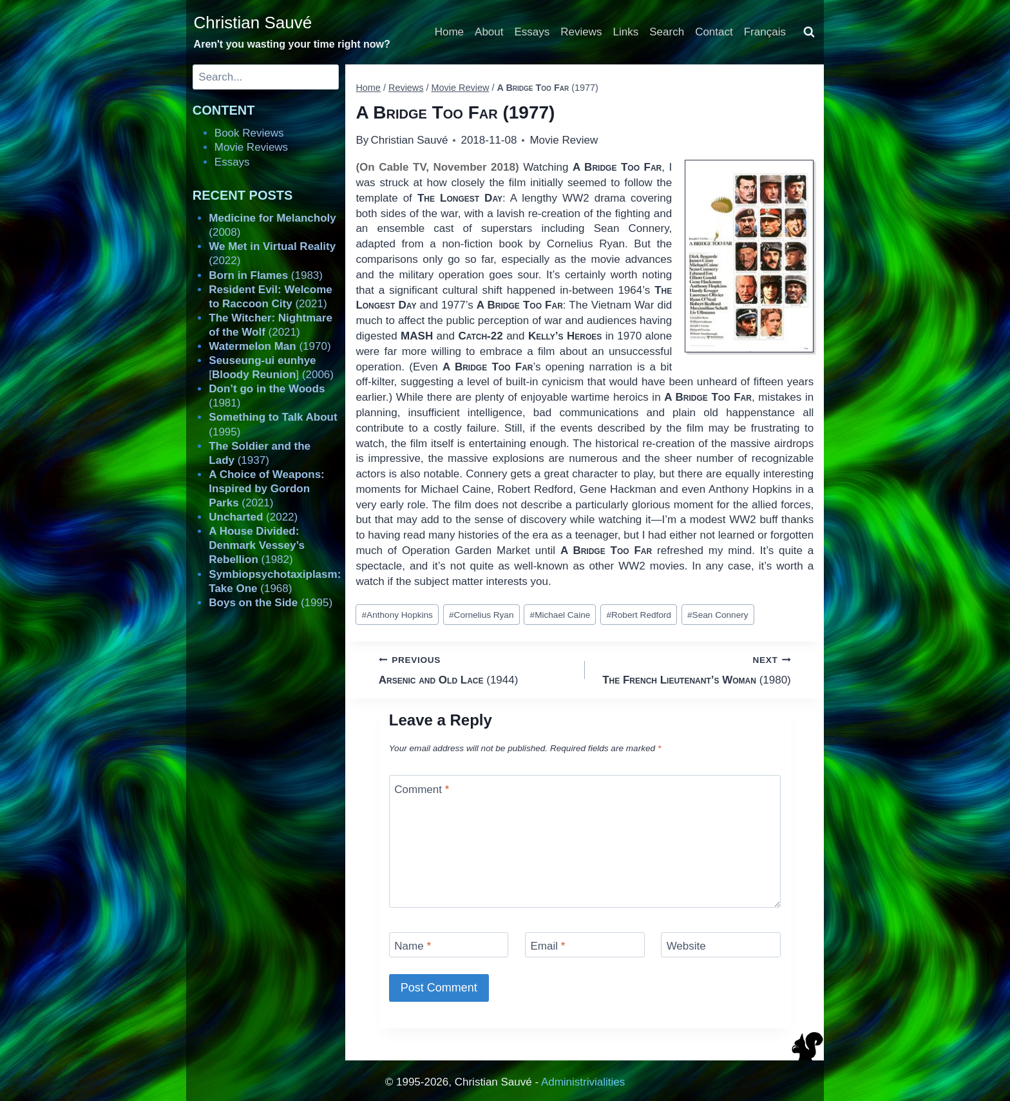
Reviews (581, 32)
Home (449, 32)
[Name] (449, 944)
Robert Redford (638, 615)
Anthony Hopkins (397, 615)
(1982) (257, 545)
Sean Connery (717, 615)
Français (765, 32)
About (489, 32)
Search (666, 32)
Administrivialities (583, 1082)
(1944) (476, 669)
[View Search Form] (809, 32)
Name (412, 946)
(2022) (253, 517)
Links (626, 32)
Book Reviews (249, 133)
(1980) (693, 669)
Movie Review (563, 140)
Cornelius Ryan (481, 615)
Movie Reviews (251, 147)
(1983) (266, 275)
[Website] (721, 944)
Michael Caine (560, 615)
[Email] (585, 944)
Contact (714, 32)
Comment (421, 789)
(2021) (266, 488)
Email (547, 946)
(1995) (270, 603)
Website (686, 946)
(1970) (269, 346)
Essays (532, 32)
